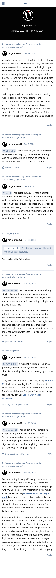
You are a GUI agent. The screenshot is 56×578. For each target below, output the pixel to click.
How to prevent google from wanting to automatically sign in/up (21, 45)
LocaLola (10, 150)
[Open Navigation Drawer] (3, 3)
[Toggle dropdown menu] (28, 3)
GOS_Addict (14, 248)
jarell (8, 193)
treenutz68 (11, 290)
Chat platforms (12, 233)
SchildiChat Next (31, 394)
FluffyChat (7, 398)
